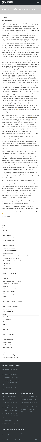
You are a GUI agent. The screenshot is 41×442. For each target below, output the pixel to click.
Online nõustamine (7, 316)
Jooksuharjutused (7, 342)
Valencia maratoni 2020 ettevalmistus (12, 281)
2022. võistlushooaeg (8, 253)
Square (13, 440)
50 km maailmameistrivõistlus (10, 238)
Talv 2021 (5, 276)
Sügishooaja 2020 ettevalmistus (10, 283)
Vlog (4, 349)
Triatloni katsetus (7, 243)
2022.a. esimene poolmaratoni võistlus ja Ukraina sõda (16, 255)
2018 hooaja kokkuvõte (8, 309)
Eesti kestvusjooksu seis (8, 304)
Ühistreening (6, 327)
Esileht (3, 225)
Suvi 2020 (5, 286)
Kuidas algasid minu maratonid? (10, 288)
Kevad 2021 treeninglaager (9, 273)
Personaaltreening (7, 321)
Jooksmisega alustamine (9, 337)
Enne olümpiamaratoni (8, 268)
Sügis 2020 (5, 278)
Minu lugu (5, 230)
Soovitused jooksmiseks (8, 334)
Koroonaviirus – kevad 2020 (9, 291)
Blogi (3, 233)
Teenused (4, 314)
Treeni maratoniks (7, 319)
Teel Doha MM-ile (7, 299)
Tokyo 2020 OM (6, 266)
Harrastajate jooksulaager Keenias (11, 258)
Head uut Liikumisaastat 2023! (10, 250)
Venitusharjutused (7, 347)
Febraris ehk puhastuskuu (9, 248)
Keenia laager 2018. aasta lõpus (10, 306)
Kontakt (4, 352)
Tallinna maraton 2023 (8, 240)
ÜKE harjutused (7, 344)
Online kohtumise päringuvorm (10, 355)
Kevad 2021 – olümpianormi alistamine (12, 271)
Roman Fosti (7, 2)
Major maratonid (7, 235)
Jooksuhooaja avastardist (9, 245)
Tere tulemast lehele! (8, 311)
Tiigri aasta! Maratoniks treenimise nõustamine (14, 260)
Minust (3, 227)
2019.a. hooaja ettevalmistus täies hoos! (12, 301)
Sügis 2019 (5, 296)
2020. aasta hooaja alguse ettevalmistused (13, 294)
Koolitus (5, 324)
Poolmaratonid (6, 263)
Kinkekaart (5, 329)
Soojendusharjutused (8, 339)
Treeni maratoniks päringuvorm (10, 357)
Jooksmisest (5, 332)
